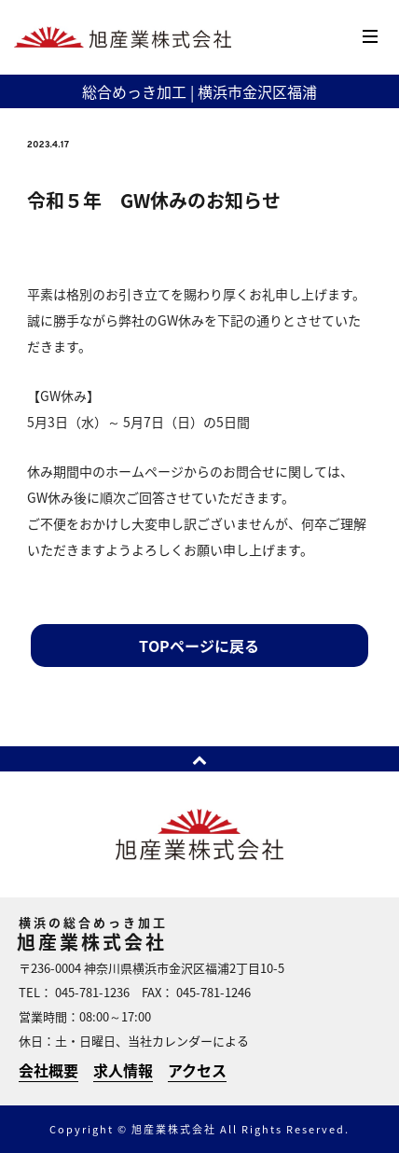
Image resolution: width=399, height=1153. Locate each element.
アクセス (197, 1070)
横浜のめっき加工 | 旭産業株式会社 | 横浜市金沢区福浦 (122, 38)
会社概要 (48, 1070)
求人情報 (123, 1070)
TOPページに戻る (199, 645)
